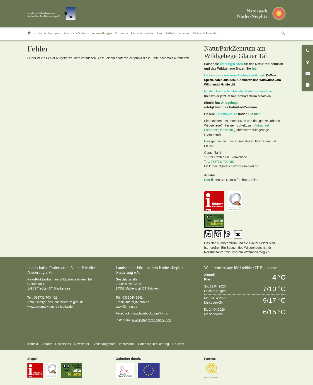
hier (254, 68)
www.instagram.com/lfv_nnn (151, 320)
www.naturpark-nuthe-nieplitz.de (50, 306)
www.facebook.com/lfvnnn (149, 313)
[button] (47, 33)
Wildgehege (229, 103)
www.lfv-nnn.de (126, 306)
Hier (207, 141)
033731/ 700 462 (223, 161)
